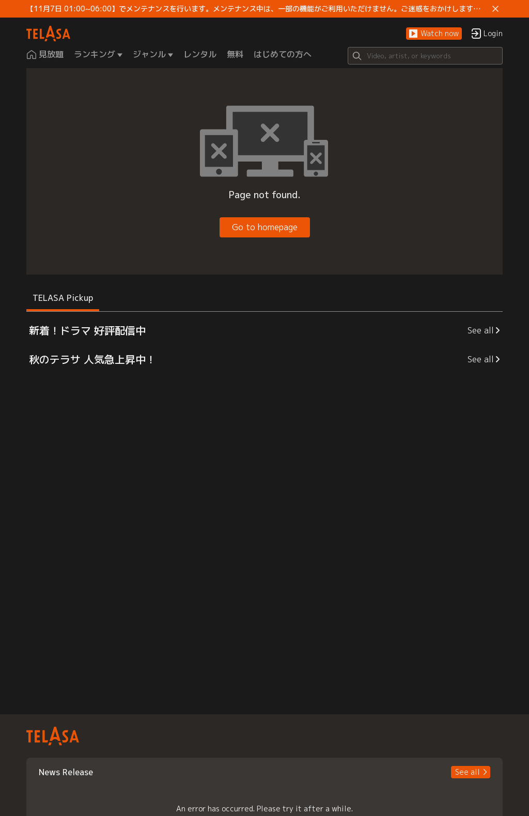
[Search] (425, 56)
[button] (434, 33)
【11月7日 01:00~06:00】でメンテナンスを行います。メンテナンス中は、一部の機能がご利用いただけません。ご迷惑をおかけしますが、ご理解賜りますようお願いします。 (257, 8)
